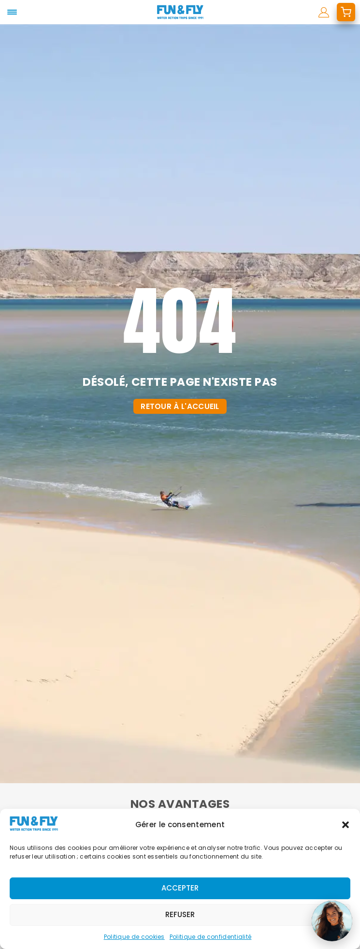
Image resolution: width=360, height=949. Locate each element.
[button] (345, 825)
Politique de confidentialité (211, 937)
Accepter (180, 888)
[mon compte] (324, 12)
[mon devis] (346, 12)
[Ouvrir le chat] (332, 921)
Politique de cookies (134, 937)
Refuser (180, 914)
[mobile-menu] (12, 12)
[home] (180, 12)
